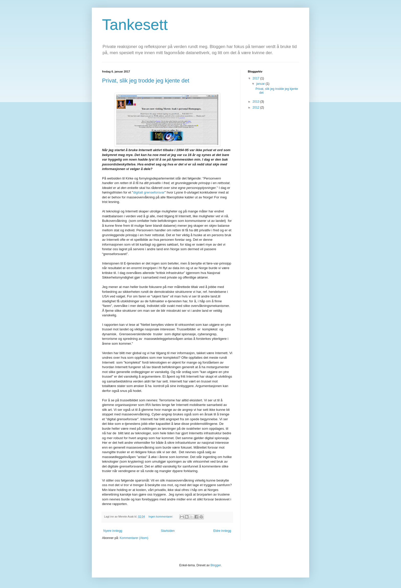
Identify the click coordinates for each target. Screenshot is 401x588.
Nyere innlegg (112, 531)
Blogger (215, 565)
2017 (256, 78)
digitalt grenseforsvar (148, 192)
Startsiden (168, 531)
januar (261, 84)
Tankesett (135, 24)
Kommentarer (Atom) (134, 538)
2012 (256, 107)
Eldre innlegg (222, 531)
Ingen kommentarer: (161, 516)
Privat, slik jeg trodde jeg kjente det (145, 80)
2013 (256, 101)
